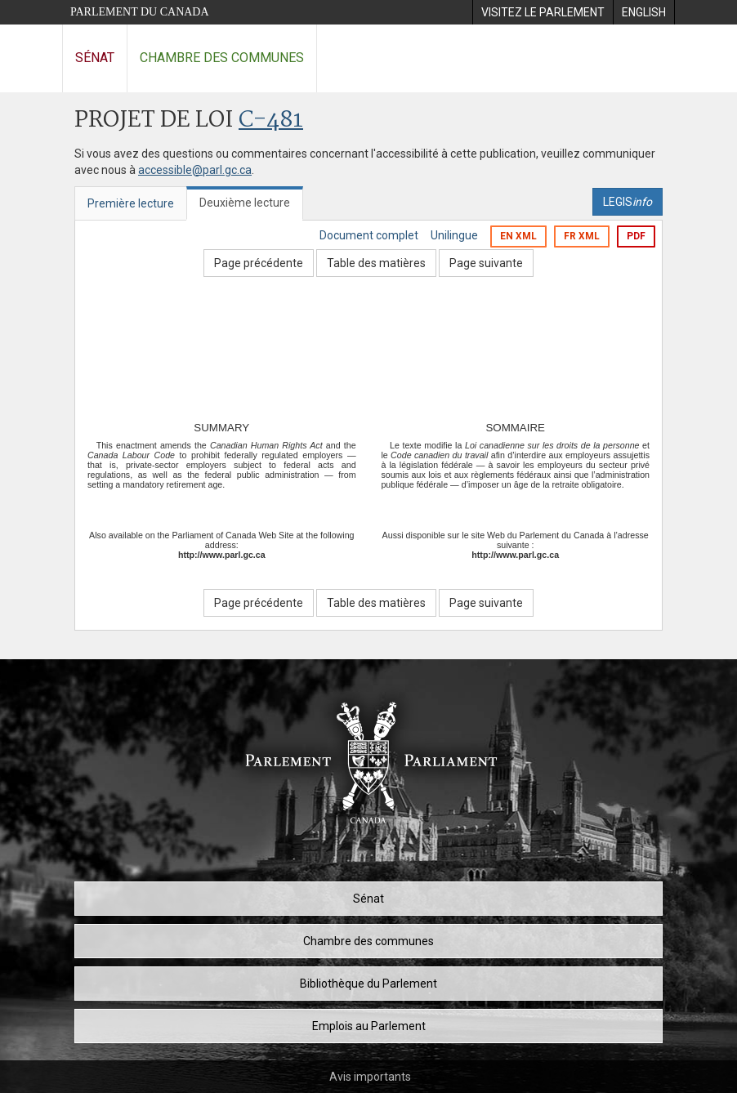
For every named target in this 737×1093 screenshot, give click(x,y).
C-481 (271, 120)
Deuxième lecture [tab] (244, 202)
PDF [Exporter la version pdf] (636, 236)
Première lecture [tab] (130, 203)
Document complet (368, 235)
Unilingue (454, 235)
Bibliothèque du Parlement (368, 983)
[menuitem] (542, 12)
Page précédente (258, 263)
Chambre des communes (222, 57)
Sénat (94, 57)
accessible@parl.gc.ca (195, 169)
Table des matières (376, 263)
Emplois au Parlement (369, 1026)
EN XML (518, 236)
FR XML (582, 236)
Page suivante (486, 263)
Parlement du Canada (139, 12)
